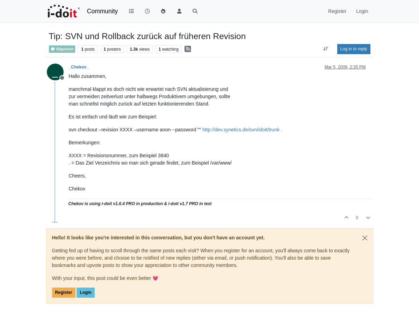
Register (63, 292)
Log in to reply (353, 48)
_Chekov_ (79, 67)
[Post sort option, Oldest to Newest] (325, 49)
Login (85, 292)
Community (102, 11)
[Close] (365, 238)
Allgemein (62, 49)
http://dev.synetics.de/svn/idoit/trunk (241, 129)
